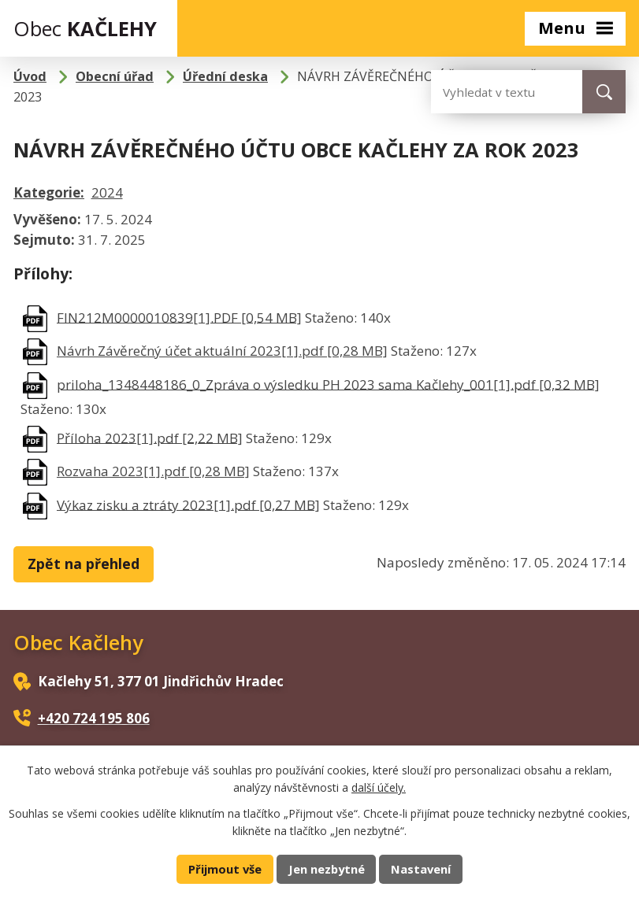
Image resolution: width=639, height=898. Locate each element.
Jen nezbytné (326, 869)
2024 (107, 192)
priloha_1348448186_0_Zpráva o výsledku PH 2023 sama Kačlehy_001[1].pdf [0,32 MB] (328, 384)
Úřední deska (225, 76)
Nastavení (421, 869)
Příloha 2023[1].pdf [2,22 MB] (150, 437)
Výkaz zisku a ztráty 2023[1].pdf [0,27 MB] (188, 504)
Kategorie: (48, 192)
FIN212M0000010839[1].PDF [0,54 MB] (179, 317)
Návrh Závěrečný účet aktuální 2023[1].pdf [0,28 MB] (222, 351)
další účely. (378, 787)
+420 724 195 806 (94, 718)
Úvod (29, 76)
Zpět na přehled (83, 563)
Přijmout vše (225, 869)
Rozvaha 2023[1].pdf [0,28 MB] (153, 471)
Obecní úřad (115, 76)
